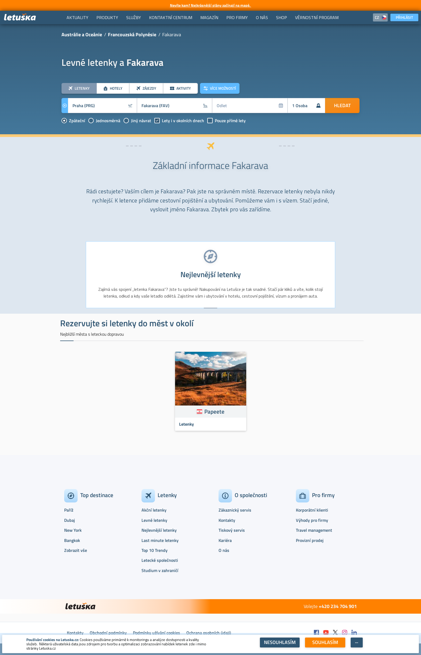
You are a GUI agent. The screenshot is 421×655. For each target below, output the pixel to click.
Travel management (314, 530)
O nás (224, 550)
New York (73, 530)
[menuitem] (77, 17)
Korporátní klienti (312, 510)
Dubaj (69, 520)
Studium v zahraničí (159, 570)
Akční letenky (153, 510)
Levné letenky (154, 520)
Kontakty (227, 520)
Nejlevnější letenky (159, 530)
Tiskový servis (232, 530)
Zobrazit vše (75, 550)
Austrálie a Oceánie (81, 34)
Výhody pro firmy (312, 520)
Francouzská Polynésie (132, 34)
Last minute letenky (160, 540)
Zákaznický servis (235, 510)
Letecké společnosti (159, 560)
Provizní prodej (310, 540)
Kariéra (225, 540)
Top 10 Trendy (154, 550)
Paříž (68, 510)
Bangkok (72, 540)
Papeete (214, 411)
